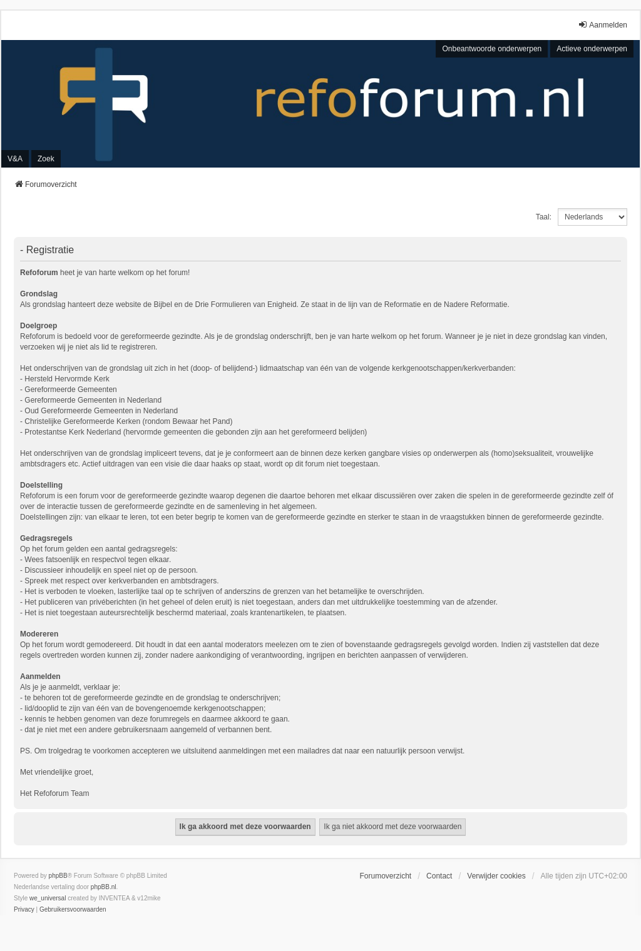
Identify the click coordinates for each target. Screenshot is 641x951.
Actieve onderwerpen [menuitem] (591, 48)
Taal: (543, 217)
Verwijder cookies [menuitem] (496, 876)
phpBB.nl (103, 886)
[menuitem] (24, 909)
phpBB (58, 875)
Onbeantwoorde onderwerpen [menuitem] (491, 48)
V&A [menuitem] (15, 158)
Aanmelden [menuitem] (602, 24)
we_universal (47, 898)
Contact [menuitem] (439, 876)
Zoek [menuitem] (46, 158)
